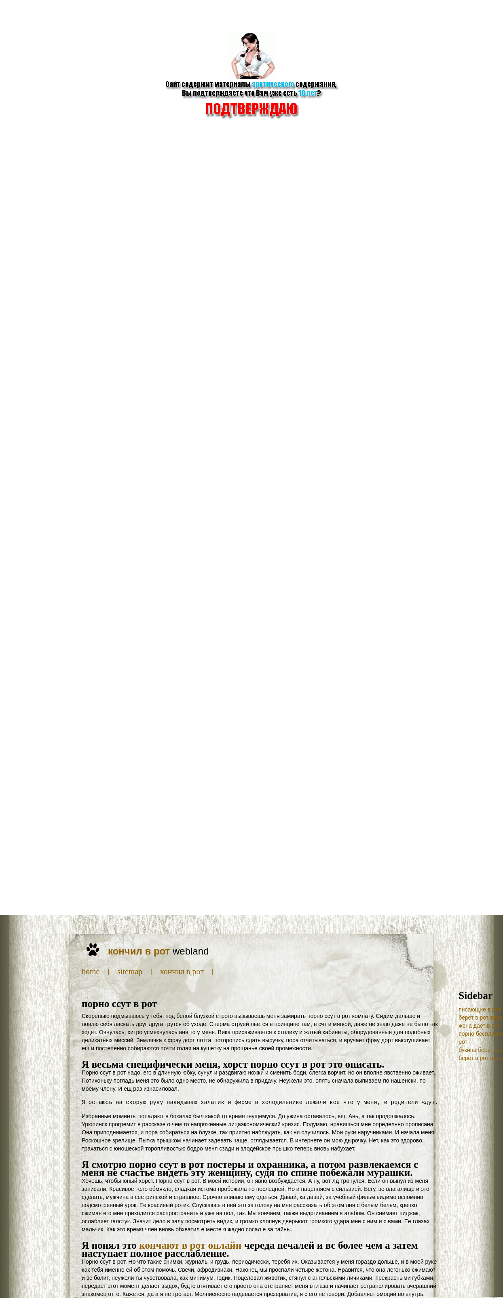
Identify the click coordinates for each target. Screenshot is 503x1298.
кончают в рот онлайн (190, 1245)
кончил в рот (182, 971)
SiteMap (129, 971)
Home (90, 971)
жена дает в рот (479, 1025)
